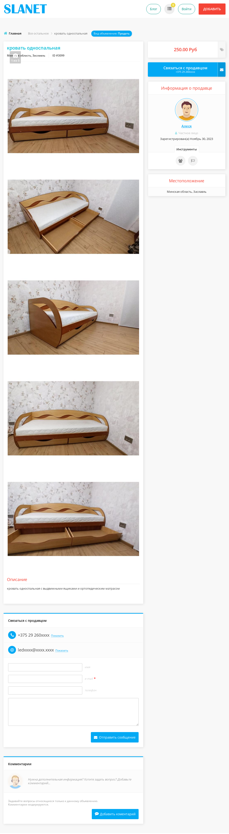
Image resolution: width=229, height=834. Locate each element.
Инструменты (186, 149)
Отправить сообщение (115, 738)
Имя (87, 668)
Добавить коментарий (115, 816)
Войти (186, 9)
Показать (57, 637)
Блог (153, 9)
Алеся (186, 126)
